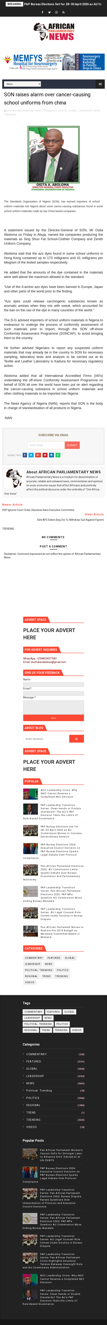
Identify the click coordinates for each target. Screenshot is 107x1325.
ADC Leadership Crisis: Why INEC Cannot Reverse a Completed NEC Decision (59, 793)
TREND (46, 976)
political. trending (38, 970)
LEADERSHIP (85, 110)
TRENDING (10, 114)
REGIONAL (31, 976)
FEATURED (54, 958)
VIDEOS (29, 982)
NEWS (97, 110)
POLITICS (62, 970)
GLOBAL (72, 110)
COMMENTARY (34, 958)
